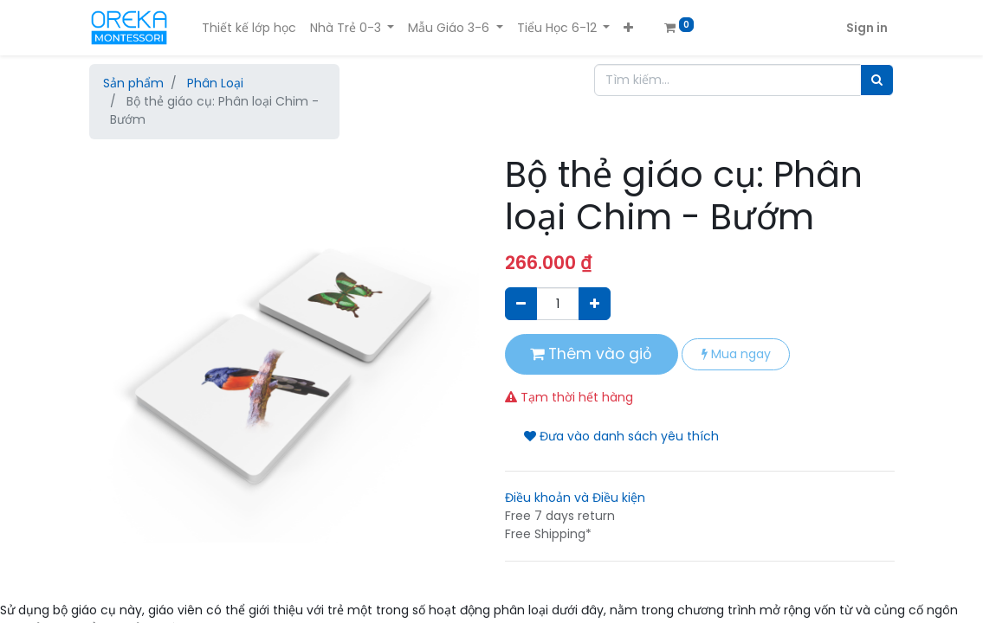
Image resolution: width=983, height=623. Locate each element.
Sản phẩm (133, 83)
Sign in (867, 27)
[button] (628, 28)
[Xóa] (521, 303)
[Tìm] (877, 80)
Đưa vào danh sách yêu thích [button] (621, 436)
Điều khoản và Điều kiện (575, 497)
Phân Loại (215, 83)
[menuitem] (249, 28)
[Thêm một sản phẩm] (595, 303)
